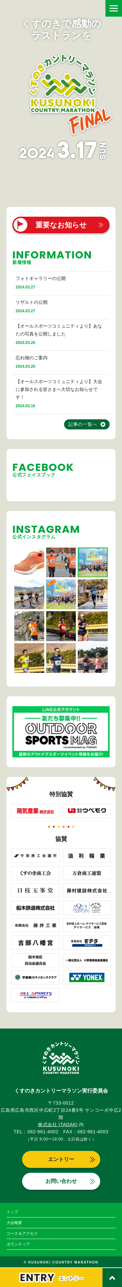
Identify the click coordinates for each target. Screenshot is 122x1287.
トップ (12, 1212)
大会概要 (14, 1222)
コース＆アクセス (22, 1233)
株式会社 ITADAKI (58, 1124)
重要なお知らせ (61, 225)
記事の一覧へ (82, 424)
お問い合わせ (61, 1181)
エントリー (61, 1159)
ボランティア (18, 1244)
